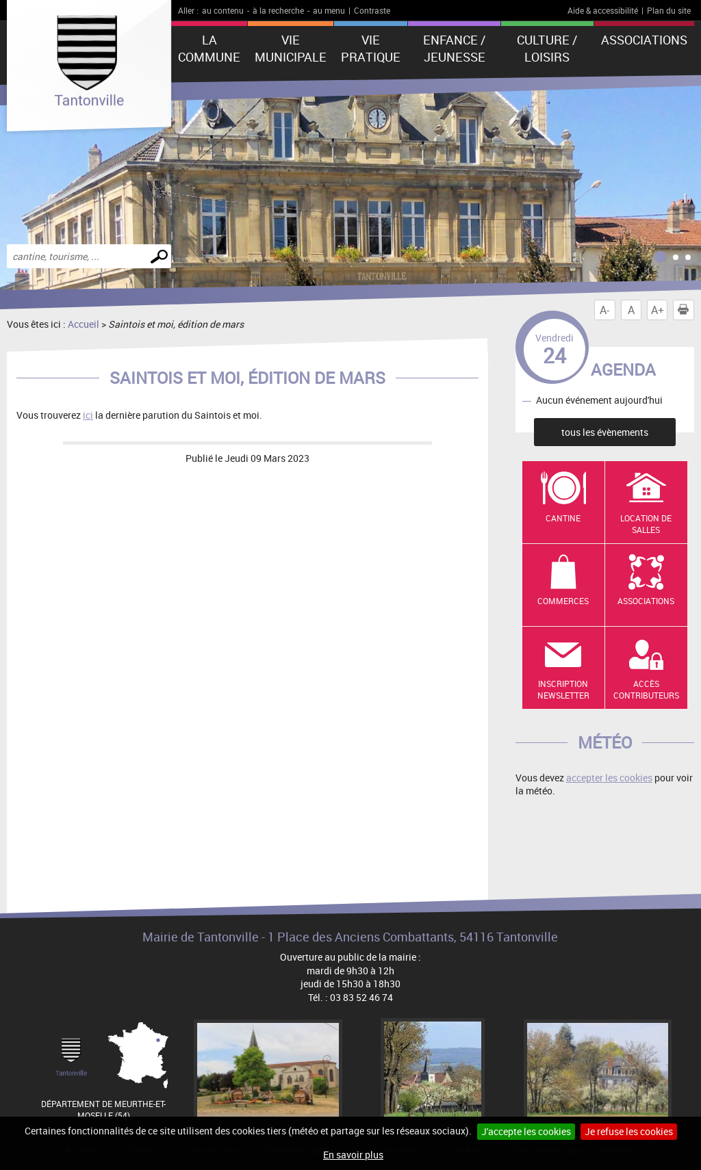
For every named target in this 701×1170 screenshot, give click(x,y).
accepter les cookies (609, 777)
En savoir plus (353, 1154)
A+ (657, 309)
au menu (329, 10)
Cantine (563, 517)
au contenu (223, 10)
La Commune (209, 48)
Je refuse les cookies (629, 1131)
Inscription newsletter (563, 689)
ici (88, 414)
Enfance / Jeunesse (454, 48)
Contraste (372, 10)
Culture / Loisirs (547, 48)
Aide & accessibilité (603, 10)
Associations (644, 39)
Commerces (563, 600)
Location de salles (646, 523)
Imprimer (686, 309)
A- (604, 309)
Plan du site (669, 10)
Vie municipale (291, 48)
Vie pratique (370, 48)
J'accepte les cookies (526, 1131)
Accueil (83, 323)
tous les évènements (604, 432)
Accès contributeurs (646, 689)
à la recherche (278, 10)
